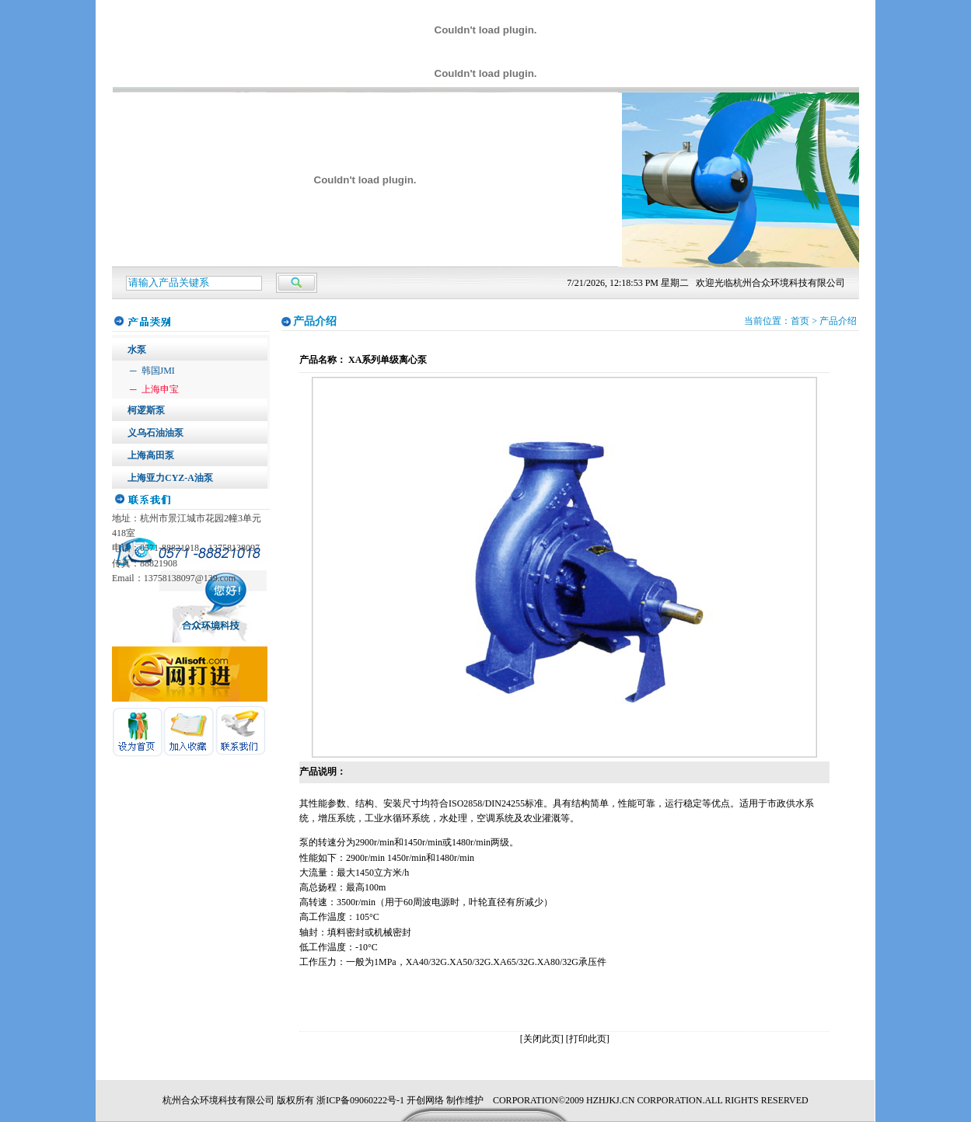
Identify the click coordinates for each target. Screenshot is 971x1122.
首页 (800, 320)
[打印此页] (587, 1038)
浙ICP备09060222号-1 (360, 1100)
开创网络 (425, 1100)
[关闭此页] (542, 1038)
